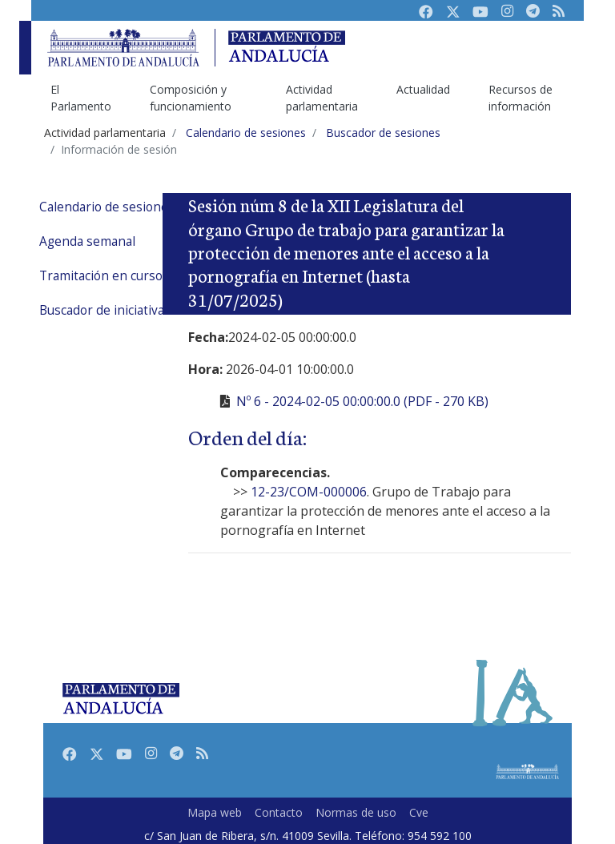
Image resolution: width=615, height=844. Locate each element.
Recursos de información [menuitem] (520, 98)
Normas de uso (356, 812)
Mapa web (214, 812)
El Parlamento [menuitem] (80, 98)
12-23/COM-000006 (309, 491)
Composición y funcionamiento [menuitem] (190, 98)
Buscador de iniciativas (105, 310)
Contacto (279, 812)
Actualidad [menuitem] (423, 89)
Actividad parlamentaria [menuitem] (322, 98)
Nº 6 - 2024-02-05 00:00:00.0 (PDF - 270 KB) (362, 401)
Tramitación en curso (101, 275)
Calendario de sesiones (107, 207)
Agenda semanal (87, 241)
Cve (418, 812)
